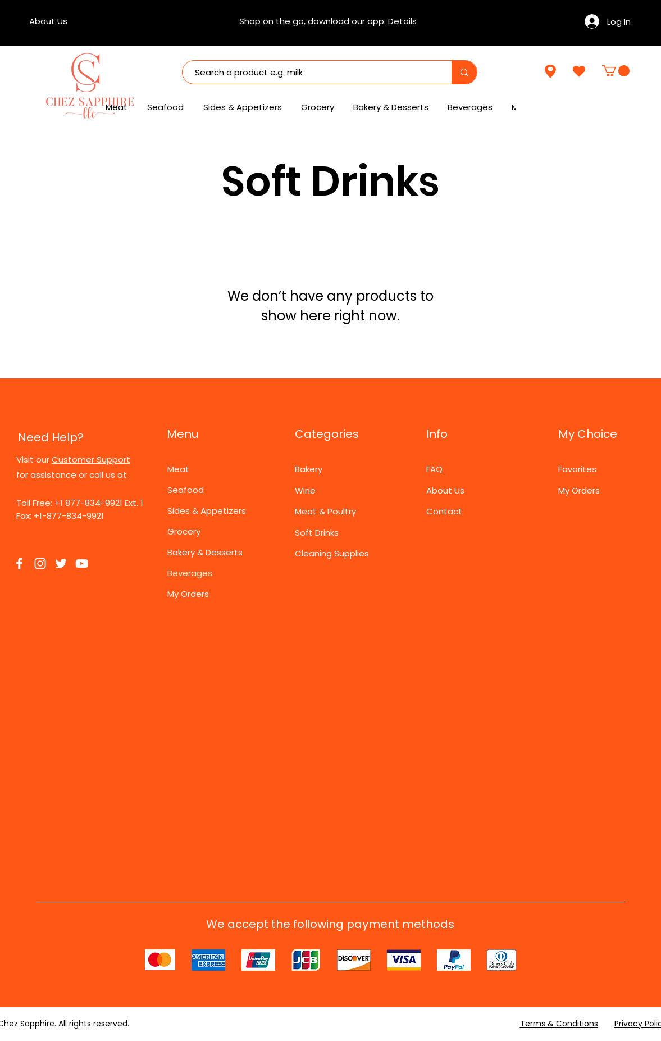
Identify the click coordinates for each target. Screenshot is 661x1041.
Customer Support (91, 459)
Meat (178, 469)
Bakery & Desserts (205, 552)
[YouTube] (81, 563)
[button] (471, 107)
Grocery (183, 531)
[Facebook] (19, 563)
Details (402, 21)
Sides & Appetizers (206, 511)
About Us (445, 490)
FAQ (434, 469)
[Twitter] (61, 563)
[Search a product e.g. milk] (311, 72)
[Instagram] (40, 563)
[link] (616, 70)
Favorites (577, 469)
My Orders (188, 594)
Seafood (185, 490)
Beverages (189, 573)
